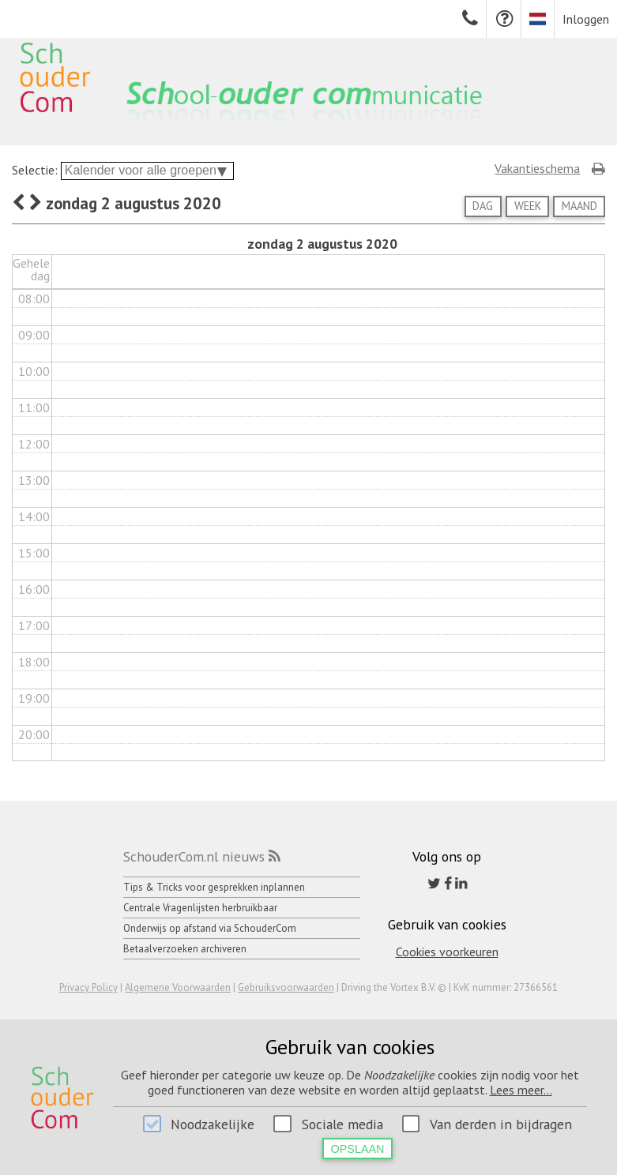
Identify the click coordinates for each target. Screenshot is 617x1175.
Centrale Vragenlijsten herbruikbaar (200, 907)
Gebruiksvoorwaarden (286, 987)
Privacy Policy (88, 987)
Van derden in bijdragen (501, 1124)
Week (527, 205)
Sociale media (342, 1124)
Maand (579, 205)
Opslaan (358, 1149)
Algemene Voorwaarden (178, 987)
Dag (482, 205)
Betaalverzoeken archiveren (184, 948)
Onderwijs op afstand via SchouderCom (209, 928)
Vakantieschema (537, 168)
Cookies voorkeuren (447, 951)
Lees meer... (521, 1090)
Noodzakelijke (212, 1124)
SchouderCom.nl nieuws (194, 856)
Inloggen (585, 19)
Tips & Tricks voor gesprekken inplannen (214, 887)
